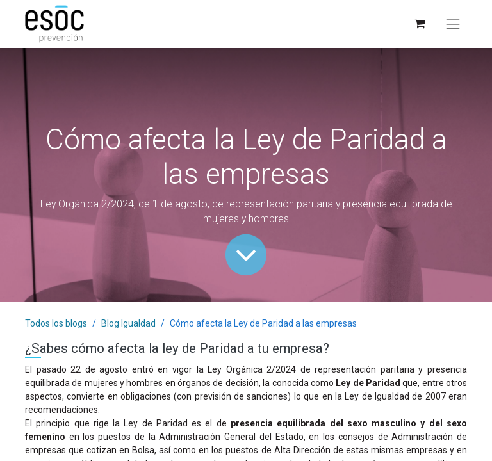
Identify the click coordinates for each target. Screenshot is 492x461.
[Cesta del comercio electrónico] (419, 24)
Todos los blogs (56, 323)
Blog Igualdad (128, 323)
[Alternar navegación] (453, 24)
